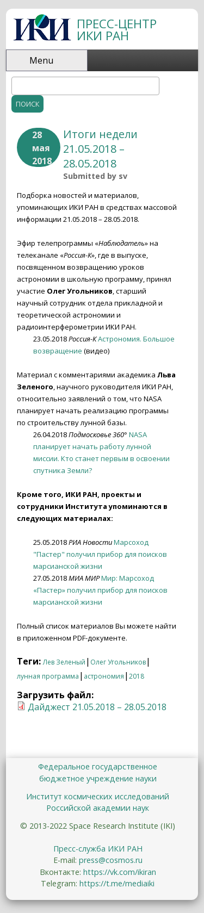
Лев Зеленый (64, 662)
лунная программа (48, 676)
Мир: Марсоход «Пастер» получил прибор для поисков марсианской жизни (100, 590)
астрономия (104, 676)
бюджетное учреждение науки (98, 778)
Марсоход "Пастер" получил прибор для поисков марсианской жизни (100, 554)
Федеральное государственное (97, 766)
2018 (136, 676)
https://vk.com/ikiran (119, 872)
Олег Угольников (118, 662)
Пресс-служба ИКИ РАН (98, 848)
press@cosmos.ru (111, 860)
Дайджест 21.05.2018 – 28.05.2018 (97, 707)
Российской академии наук (97, 808)
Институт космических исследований (97, 796)
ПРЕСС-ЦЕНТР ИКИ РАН (117, 29)
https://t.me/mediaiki (116, 883)
